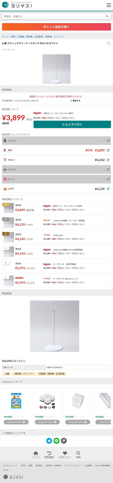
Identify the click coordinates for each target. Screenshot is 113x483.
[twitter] (49, 441)
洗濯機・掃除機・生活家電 (52, 373)
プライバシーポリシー (73, 465)
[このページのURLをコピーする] (64, 441)
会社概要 (88, 465)
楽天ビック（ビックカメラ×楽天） (59, 113)
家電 (13, 36)
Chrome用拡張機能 (102, 465)
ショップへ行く (72, 124)
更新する (75, 100)
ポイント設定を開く (56, 27)
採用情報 (38, 465)
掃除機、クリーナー (54, 36)
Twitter (6, 470)
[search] (107, 16)
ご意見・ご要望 (26, 465)
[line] (56, 441)
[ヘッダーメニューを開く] (108, 5)
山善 (7, 373)
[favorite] (109, 43)
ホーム (5, 36)
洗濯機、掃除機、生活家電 (30, 36)
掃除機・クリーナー (24, 373)
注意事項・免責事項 (53, 465)
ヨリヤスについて (10, 465)
